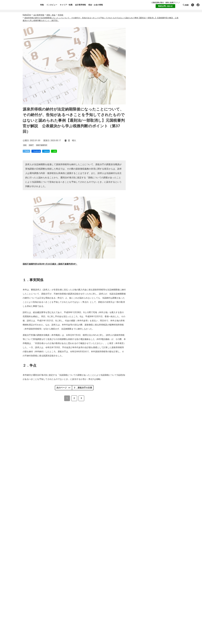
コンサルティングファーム (157, 98)
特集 (42, 5)
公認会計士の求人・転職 (160, 198)
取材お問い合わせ (165, 6)
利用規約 (30, 551)
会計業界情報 (80, 5)
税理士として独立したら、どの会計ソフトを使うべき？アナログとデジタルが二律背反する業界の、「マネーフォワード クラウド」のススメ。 (164, 183)
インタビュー (51, 5)
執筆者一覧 (31, 546)
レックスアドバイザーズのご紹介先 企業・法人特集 (96, 593)
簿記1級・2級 (157, 138)
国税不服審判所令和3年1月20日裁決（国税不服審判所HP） (50, 266)
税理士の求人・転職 (158, 207)
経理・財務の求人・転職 (160, 224)
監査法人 (158, 104)
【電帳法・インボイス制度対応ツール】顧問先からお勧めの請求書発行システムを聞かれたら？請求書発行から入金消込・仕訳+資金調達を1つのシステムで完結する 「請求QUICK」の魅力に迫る (164, 159)
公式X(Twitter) (127, 563)
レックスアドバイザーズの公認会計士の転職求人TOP (96, 579)
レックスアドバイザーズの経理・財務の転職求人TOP (96, 586)
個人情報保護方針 (34, 556)
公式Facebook (153, 563)
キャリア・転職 (66, 5)
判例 (86, 439)
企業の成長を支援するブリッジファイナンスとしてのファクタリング (164, 171)
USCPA (157, 131)
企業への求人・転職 (158, 215)
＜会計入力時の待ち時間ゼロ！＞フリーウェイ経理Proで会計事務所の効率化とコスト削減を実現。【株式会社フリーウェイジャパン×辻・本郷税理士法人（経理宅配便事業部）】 (164, 167)
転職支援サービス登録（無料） (130, 528)
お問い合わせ (32, 560)
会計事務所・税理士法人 (157, 85)
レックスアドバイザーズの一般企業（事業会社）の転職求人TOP (101, 589)
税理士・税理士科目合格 (157, 125)
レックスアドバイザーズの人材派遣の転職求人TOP (95, 596)
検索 (185, 5)
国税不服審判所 (41, 147)
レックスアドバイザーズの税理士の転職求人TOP (94, 582)
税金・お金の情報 (95, 5)
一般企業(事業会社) (158, 91)
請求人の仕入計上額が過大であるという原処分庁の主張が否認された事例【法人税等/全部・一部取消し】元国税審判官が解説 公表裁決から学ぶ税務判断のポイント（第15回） (91, 494)
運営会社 (30, 541)
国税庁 (31, 147)
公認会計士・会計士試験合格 (157, 118)
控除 (67, 461)
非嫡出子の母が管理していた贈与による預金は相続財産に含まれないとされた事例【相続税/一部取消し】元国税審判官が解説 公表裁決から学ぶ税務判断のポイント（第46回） (91, 473)
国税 (24, 147)
